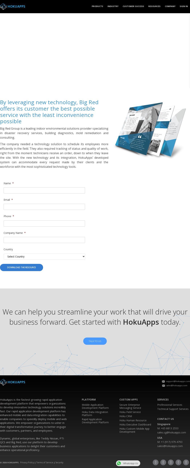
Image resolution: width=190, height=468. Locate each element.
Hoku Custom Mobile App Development (134, 430)
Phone (9, 216)
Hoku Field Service (130, 412)
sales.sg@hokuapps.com (171, 432)
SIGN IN (184, 6)
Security (59, 462)
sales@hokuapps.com (174, 385)
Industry (112, 6)
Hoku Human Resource (133, 420)
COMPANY (170, 6)
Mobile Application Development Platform (95, 406)
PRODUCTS (97, 6)
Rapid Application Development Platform (95, 421)
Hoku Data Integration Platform (95, 413)
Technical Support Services (173, 409)
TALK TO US (95, 341)
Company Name (15, 233)
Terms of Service (44, 462)
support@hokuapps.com (176, 381)
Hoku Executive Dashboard (135, 424)
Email (8, 199)
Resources (154, 6)
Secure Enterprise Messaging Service (130, 406)
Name (9, 183)
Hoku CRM (125, 416)
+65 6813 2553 (169, 428)
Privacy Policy (27, 462)
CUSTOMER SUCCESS (133, 6)
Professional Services (169, 404)
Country (8, 249)
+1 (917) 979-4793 (171, 442)
